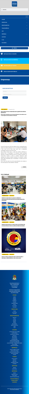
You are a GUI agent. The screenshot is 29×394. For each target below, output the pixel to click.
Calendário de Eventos (14, 362)
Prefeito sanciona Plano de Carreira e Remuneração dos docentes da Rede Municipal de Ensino (13, 199)
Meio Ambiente (14, 336)
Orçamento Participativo (14, 345)
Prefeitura (4, 22)
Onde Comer (14, 361)
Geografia (14, 299)
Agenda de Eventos (14, 374)
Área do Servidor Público (10, 71)
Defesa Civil (14, 335)
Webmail (14, 367)
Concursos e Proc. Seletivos (14, 334)
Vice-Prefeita (14, 305)
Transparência (5, 28)
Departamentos (5, 25)
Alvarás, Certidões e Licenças (14, 349)
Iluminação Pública (14, 339)
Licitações (14, 354)
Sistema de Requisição (14, 353)
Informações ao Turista (10, 65)
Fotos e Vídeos (14, 375)
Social (14, 327)
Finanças (14, 322)
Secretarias (14, 313)
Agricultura (14, 317)
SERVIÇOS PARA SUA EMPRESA (11, 59)
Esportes (14, 321)
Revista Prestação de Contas (14, 340)
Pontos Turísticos (14, 358)
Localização (14, 363)
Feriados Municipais (14, 303)
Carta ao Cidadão (14, 344)
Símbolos (14, 298)
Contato (14, 382)
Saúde (15, 326)
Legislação (14, 380)
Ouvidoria (4, 42)
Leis (3, 31)
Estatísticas (14, 300)
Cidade (3, 19)
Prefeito (14, 304)
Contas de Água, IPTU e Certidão (14, 331)
